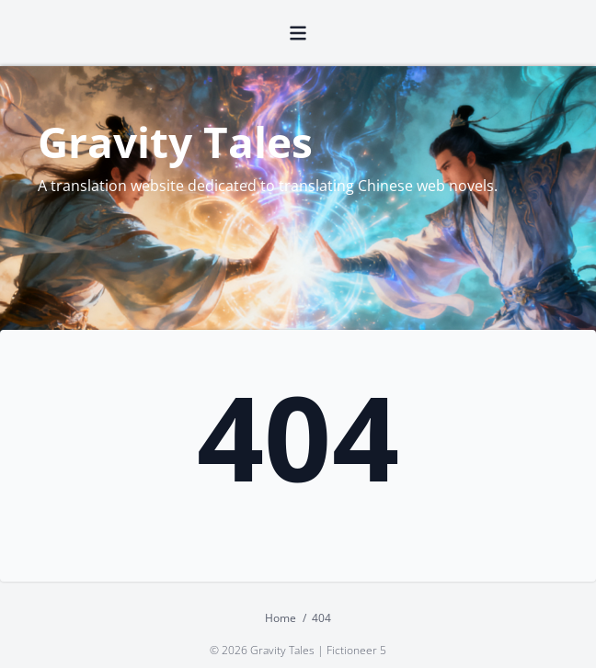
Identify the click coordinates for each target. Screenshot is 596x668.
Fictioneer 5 (356, 650)
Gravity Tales (175, 141)
